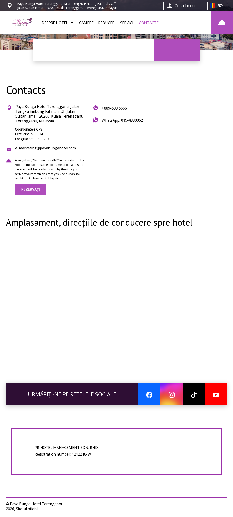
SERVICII (127, 22)
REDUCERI (107, 22)
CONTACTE (149, 22)
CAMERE (86, 22)
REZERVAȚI (30, 189)
